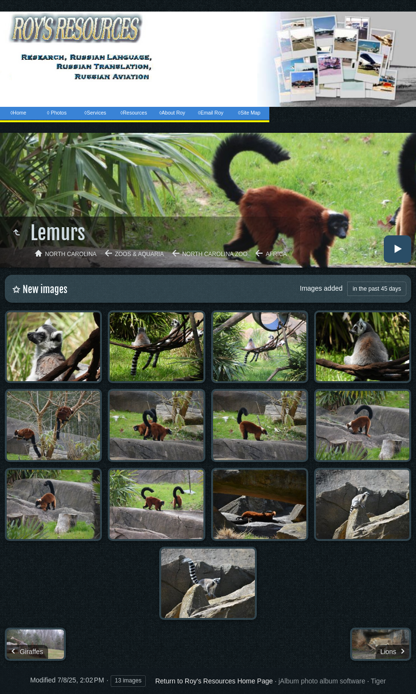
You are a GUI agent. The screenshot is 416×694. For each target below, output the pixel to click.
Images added (321, 288)
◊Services (95, 113)
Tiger (378, 681)
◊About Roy (172, 113)
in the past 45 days (377, 288)
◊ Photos (57, 113)
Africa (276, 254)
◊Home (18, 113)
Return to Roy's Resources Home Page (214, 681)
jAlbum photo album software (322, 681)
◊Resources (133, 113)
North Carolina (71, 254)
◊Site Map (249, 113)
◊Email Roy (210, 113)
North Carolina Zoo (215, 254)
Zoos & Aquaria (139, 254)
